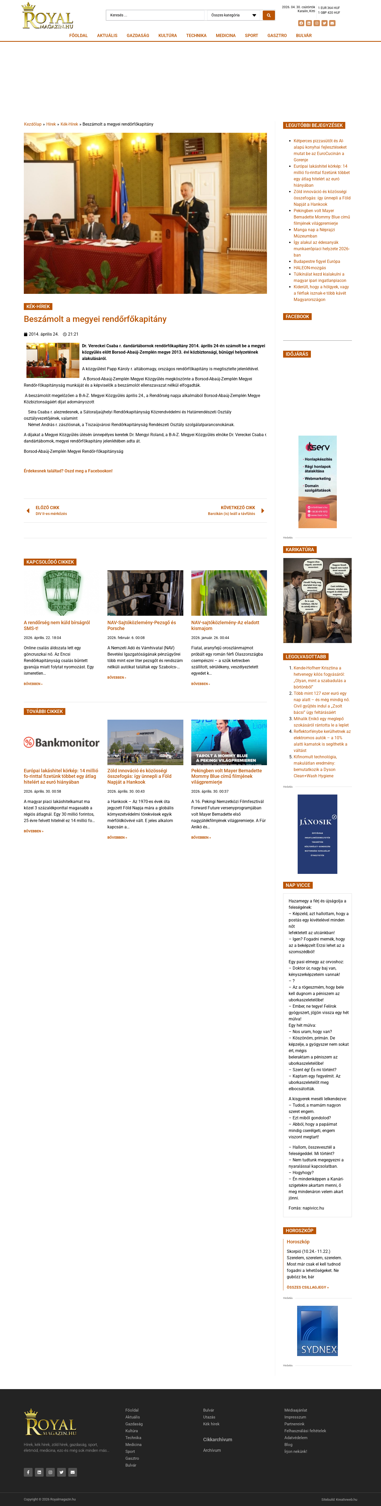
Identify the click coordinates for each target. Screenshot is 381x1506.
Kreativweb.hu (346, 1500)
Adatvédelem (295, 1437)
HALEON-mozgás (310, 267)
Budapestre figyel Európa (317, 261)
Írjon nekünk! (295, 1451)
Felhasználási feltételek (305, 1431)
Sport (251, 35)
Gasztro (277, 35)
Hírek (51, 124)
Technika (196, 35)
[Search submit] (269, 15)
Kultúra (167, 35)
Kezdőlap (33, 124)
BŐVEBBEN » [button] (33, 684)
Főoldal (78, 35)
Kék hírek (211, 1424)
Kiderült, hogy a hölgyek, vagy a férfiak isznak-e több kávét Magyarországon (321, 293)
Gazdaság (138, 35)
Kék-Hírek (69, 124)
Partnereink (294, 1424)
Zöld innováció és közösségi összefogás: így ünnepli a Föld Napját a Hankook (139, 776)
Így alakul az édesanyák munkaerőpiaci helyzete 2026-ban (322, 249)
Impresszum (295, 1417)
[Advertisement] (190, 81)
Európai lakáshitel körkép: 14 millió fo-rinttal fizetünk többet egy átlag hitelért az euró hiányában (61, 776)
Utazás (209, 1417)
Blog (288, 1444)
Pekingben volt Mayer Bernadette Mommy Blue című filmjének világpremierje (226, 776)
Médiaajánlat (295, 1410)
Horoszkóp (298, 1241)
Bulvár (304, 35)
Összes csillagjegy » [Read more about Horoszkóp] (308, 1287)
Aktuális (107, 35)
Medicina (226, 35)
